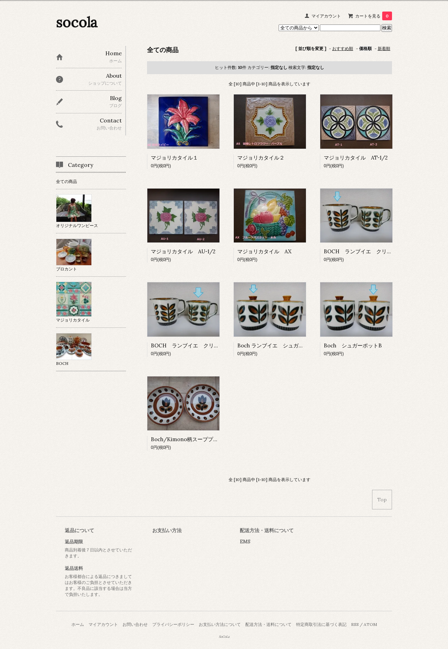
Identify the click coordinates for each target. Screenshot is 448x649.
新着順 (384, 48)
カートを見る (373, 16)
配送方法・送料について (268, 624)
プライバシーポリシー (173, 624)
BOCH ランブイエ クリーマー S (194, 345)
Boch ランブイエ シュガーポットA (280, 345)
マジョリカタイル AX (264, 251)
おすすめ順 (342, 48)
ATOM (370, 624)
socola (77, 22)
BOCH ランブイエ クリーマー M (368, 251)
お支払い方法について (220, 624)
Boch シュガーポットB (353, 345)
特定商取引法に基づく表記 (321, 624)
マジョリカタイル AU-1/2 (183, 251)
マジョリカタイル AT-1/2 (356, 157)
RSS (355, 624)
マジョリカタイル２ (261, 157)
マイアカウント (326, 16)
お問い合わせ (135, 624)
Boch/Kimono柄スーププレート (190, 439)
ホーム (77, 624)
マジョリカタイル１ (174, 157)
